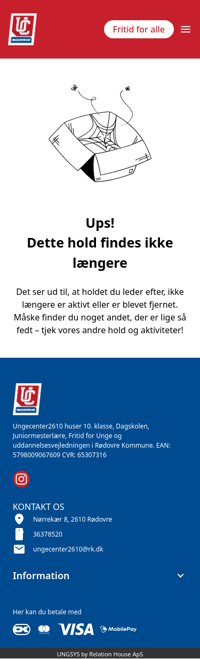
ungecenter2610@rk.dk (68, 549)
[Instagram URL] (21, 479)
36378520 (47, 534)
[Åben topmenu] (185, 29)
